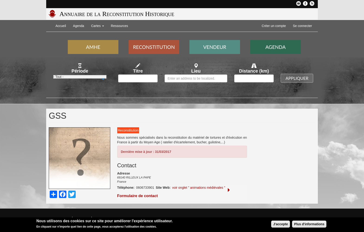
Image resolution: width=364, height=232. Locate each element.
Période (80, 71)
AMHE (93, 47)
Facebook (305, 3)
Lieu (196, 71)
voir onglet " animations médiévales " (198, 187)
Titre (138, 71)
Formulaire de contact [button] (174, 193)
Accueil (60, 26)
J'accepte (280, 224)
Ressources (119, 26)
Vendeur (214, 47)
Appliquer (297, 78)
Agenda (78, 26)
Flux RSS (312, 3)
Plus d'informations (309, 224)
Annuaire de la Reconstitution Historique (116, 13)
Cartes (97, 26)
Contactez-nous (298, 3)
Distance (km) (254, 71)
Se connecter (302, 26)
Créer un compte (274, 26)
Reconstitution (154, 47)
